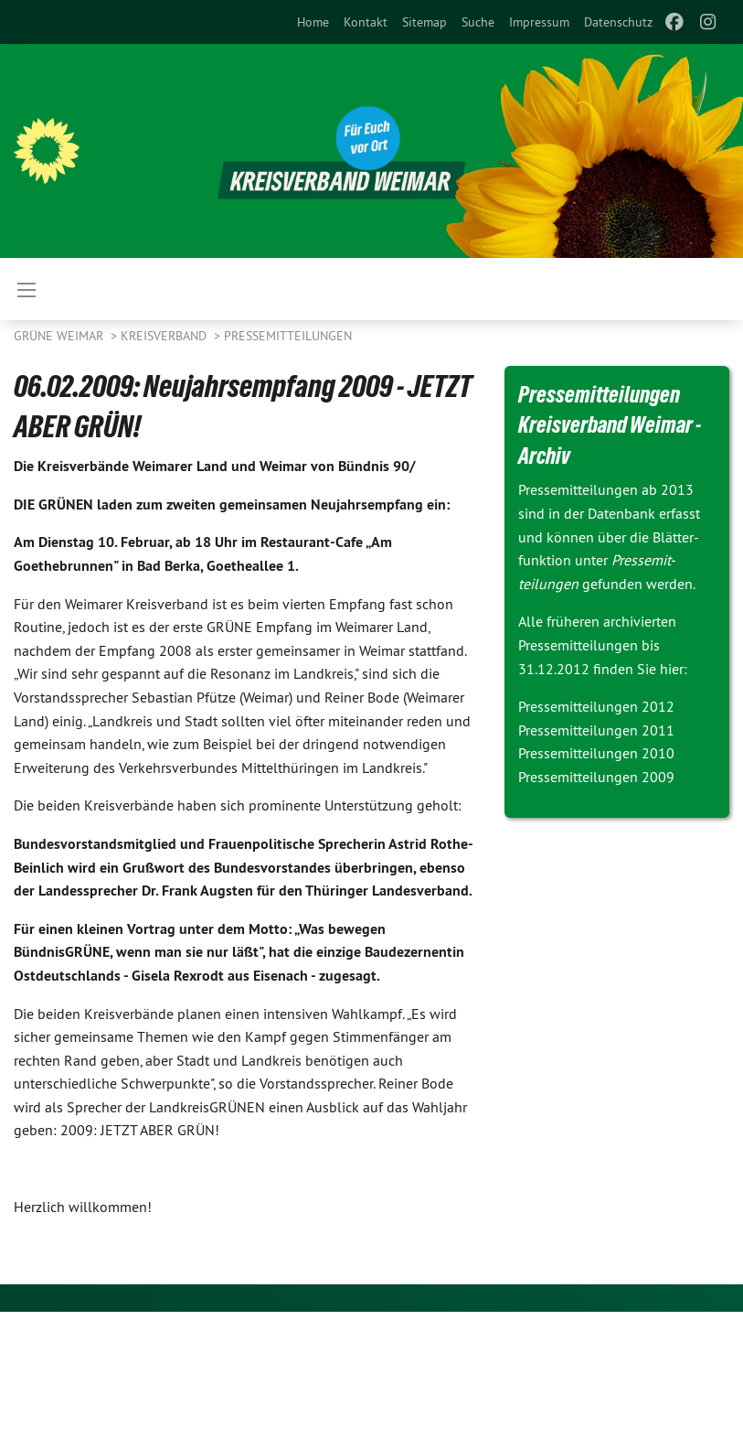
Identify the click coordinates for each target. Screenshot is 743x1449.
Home (313, 22)
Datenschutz (618, 22)
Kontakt (365, 22)
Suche (478, 22)
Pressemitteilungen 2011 (596, 730)
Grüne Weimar (60, 335)
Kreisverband (165, 335)
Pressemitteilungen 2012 (596, 706)
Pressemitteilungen (288, 335)
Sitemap (424, 22)
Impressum (539, 22)
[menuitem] (313, 22)
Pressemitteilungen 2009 (596, 776)
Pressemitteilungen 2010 (596, 753)
